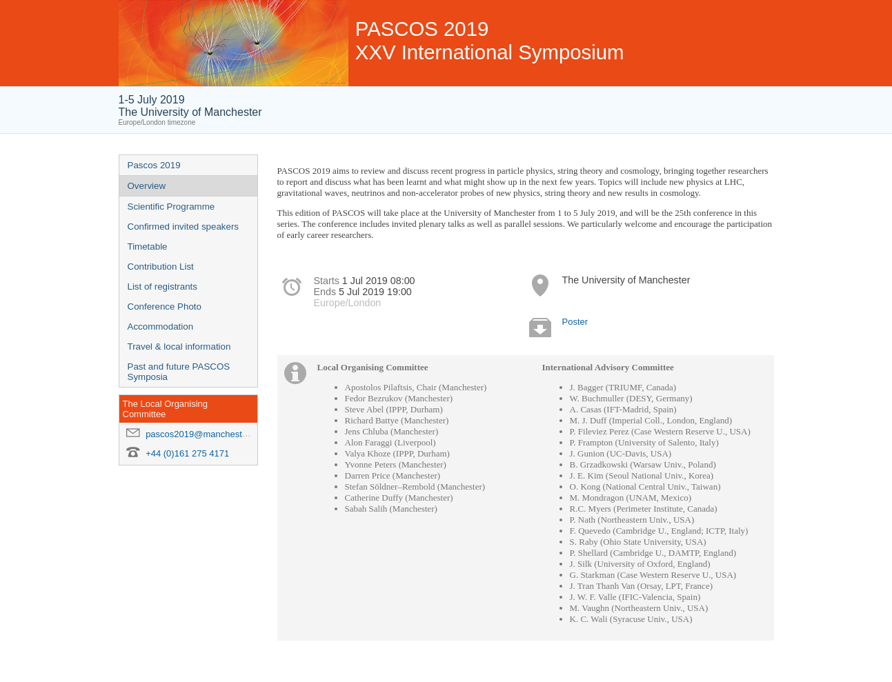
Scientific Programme (171, 206)
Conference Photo (164, 306)
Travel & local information (179, 346)
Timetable (148, 246)
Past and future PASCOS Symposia (179, 371)
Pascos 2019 (154, 165)
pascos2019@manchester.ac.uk (209, 434)
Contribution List (161, 266)
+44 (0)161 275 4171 (187, 453)
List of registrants (162, 286)
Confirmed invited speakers (183, 226)
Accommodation (161, 326)
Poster (575, 322)
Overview (147, 186)
